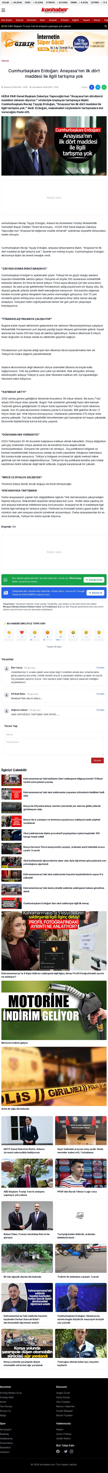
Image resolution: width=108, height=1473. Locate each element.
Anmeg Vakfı (7, 1397)
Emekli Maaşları (64, 1410)
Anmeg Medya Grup (11, 1392)
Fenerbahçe (6, 1443)
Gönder (98, 760)
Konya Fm (5, 1410)
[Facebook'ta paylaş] (91, 87)
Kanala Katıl (94, 579)
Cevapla (100, 667)
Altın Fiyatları (63, 1401)
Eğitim (75, 20)
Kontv (3, 1401)
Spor (42, 20)
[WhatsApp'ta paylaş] (104, 87)
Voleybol (4, 1452)
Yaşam (86, 20)
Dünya (97, 20)
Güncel (19, 20)
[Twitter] (66, 1451)
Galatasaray (6, 1438)
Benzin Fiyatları (64, 1415)
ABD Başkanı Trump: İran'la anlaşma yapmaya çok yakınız (36, 26)
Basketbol (5, 1447)
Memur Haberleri (65, 1406)
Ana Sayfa (6, 20)
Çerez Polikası (63, 1434)
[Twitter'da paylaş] (97, 87)
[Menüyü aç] (3, 10)
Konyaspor (6, 1429)
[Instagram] (71, 1451)
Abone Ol (95, 592)
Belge (3, 1415)
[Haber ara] (106, 26)
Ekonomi (31, 20)
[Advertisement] (54, 197)
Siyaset (53, 20)
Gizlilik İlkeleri (63, 1438)
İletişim (59, 1429)
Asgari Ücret (63, 1392)
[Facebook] (58, 1451)
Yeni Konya (6, 1406)
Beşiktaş (4, 1434)
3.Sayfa (64, 20)
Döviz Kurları (63, 1397)
